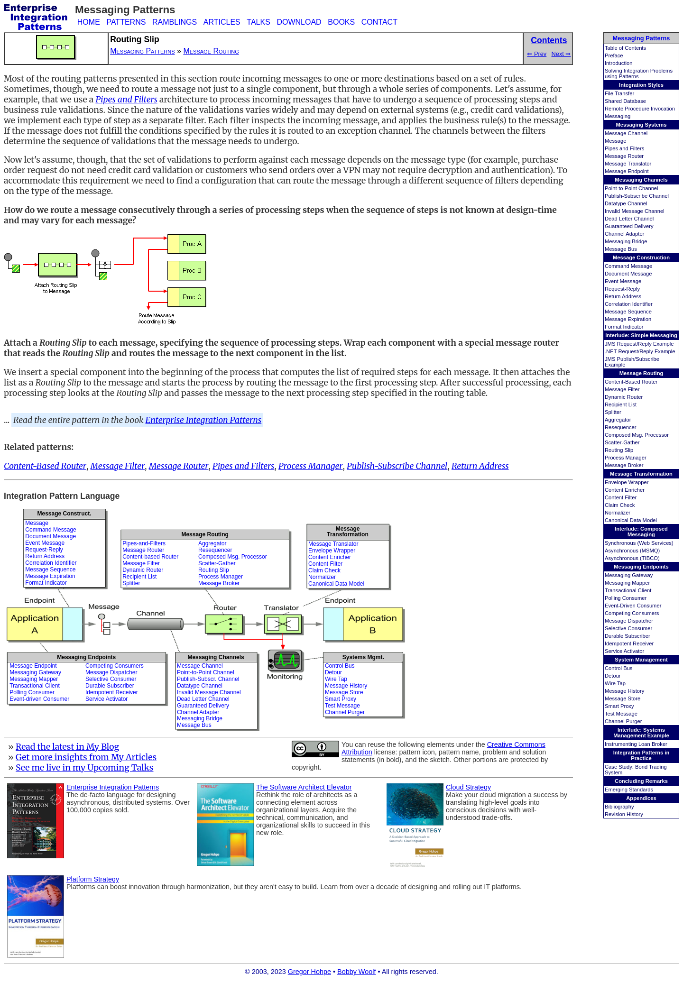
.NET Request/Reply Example (640, 351)
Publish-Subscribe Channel (637, 196)
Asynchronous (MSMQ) (632, 550)
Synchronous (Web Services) (639, 543)
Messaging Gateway (629, 575)
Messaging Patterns (641, 38)
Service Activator (624, 651)
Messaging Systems (641, 125)
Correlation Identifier (629, 304)
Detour (613, 676)
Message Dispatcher (629, 621)
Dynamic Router (624, 397)
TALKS (258, 22)
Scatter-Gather (622, 442)
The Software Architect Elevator (304, 787)
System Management (641, 659)
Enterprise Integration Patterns (204, 420)
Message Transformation (641, 474)
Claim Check (620, 505)
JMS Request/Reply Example (639, 344)
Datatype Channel (626, 203)
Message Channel (626, 133)
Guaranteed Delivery (629, 226)
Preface (614, 55)
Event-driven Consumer (39, 699)
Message (615, 141)
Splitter (613, 412)
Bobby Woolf (356, 971)
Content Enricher (625, 490)
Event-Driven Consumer (633, 605)
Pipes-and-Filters (144, 543)
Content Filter (621, 497)
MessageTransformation (347, 531)
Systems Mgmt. (363, 657)
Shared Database (625, 101)
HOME (88, 22)
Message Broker (624, 465)
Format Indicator (624, 327)
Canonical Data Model (631, 520)
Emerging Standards (629, 789)
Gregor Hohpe (309, 971)
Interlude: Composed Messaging (641, 531)
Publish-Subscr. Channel (208, 679)
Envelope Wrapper (626, 482)
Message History (624, 691)
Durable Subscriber (627, 636)
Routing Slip (619, 450)
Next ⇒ (561, 53)
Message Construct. (64, 513)
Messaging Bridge (626, 241)
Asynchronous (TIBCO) (632, 558)
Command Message (628, 266)
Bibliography (619, 806)
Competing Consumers (632, 613)
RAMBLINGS (174, 22)
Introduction (618, 63)
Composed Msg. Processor (637, 435)
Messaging (617, 116)
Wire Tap (615, 683)
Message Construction (641, 257)
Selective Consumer (628, 628)
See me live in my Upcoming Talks (85, 768)
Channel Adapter (624, 234)
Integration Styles (641, 85)
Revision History (624, 814)
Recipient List (621, 404)
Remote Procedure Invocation (640, 108)
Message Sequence (628, 311)
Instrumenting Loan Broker (636, 744)
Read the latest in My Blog (67, 747)
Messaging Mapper (627, 583)
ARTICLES (221, 22)
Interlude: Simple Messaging (641, 335)
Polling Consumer (625, 598)
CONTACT (379, 22)
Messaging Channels (641, 180)
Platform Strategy (92, 879)
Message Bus (621, 249)
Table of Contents (625, 48)
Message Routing (641, 373)
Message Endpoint (627, 171)
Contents (549, 40)
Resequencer (621, 427)
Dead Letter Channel (629, 218)
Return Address (623, 296)
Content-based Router (150, 556)
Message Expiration (628, 319)
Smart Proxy (619, 706)
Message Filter (622, 389)
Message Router (624, 156)
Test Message (621, 714)
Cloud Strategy (468, 787)
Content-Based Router (631, 382)
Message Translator (628, 163)
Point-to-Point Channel (631, 188)
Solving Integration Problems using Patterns (639, 73)
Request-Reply (622, 289)
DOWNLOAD (299, 22)
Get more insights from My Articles (86, 757)
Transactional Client (628, 590)
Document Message (628, 273)
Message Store (622, 698)
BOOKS (341, 22)
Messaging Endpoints (641, 567)
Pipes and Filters (624, 148)
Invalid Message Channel (635, 211)
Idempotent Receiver (629, 643)
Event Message (623, 281)
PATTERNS (126, 22)
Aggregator (618, 420)
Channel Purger (623, 721)
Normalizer (617, 512)
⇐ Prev (536, 53)
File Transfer (619, 93)
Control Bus (618, 668)
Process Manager (625, 457)
